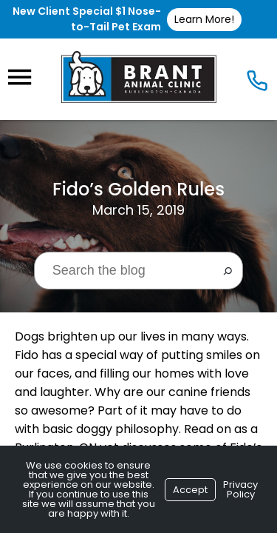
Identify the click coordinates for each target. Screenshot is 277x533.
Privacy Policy (240, 489)
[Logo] (138, 76)
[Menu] (19, 77)
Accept (190, 490)
